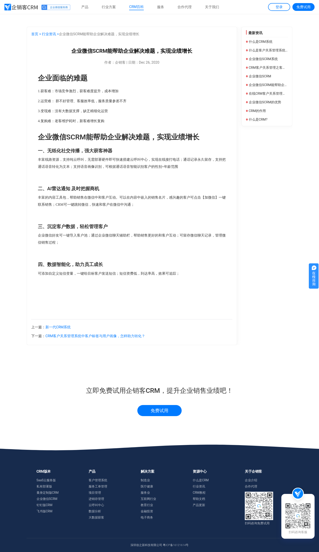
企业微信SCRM (47, 499)
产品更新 (199, 505)
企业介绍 (251, 480)
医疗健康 (147, 486)
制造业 (145, 480)
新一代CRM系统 (58, 327)
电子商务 (147, 517)
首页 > (36, 34)
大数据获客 (96, 517)
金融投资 (147, 511)
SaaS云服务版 (46, 480)
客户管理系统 (98, 480)
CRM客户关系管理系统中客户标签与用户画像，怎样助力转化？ (95, 336)
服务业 (145, 492)
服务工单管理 (98, 486)
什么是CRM (201, 480)
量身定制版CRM (48, 492)
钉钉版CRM (45, 505)
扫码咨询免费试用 (257, 523)
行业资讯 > (50, 34)
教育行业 (147, 505)
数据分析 (95, 511)
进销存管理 (96, 499)
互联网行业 (148, 499)
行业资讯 (199, 486)
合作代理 (251, 486)
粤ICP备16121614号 (176, 545)
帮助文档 (199, 499)
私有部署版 (44, 486)
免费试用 (159, 410)
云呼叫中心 (96, 505)
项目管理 (95, 492)
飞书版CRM (45, 511)
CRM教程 (199, 492)
